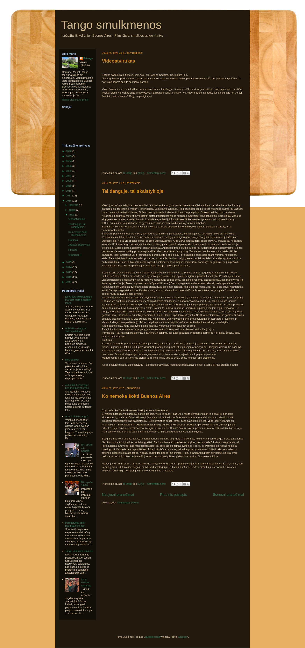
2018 (69, 190)
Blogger (183, 636)
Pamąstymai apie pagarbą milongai (75, 524)
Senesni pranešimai (228, 495)
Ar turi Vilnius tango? (77, 416)
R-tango (88, 58)
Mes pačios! (72, 359)
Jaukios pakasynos (79, 244)
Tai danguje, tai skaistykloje (132, 191)
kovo (72, 214)
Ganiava (73, 240)
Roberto (72, 249)
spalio (72, 209)
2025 (69, 156)
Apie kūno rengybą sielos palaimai (75, 330)
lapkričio (74, 204)
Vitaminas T (75, 254)
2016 (69, 200)
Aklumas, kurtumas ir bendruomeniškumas (77, 387)
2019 (69, 185)
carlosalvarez (152, 636)
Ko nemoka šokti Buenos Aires (136, 396)
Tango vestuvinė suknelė (79, 551)
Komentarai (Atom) (127, 502)
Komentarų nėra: (157, 173)
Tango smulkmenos (111, 24)
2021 (69, 175)
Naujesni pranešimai (118, 495)
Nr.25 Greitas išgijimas (86, 582)
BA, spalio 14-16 (87, 484)
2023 (69, 165)
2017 (69, 195)
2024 (69, 161)
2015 (69, 262)
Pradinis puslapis (173, 495)
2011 (69, 281)
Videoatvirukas (118, 61)
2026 (69, 151)
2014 (69, 267)
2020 (69, 180)
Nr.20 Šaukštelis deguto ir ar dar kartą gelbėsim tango (78, 299)
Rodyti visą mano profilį (75, 99)
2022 (69, 171)
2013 (69, 272)
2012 (69, 277)
